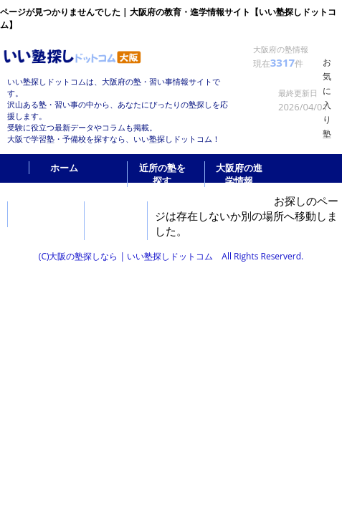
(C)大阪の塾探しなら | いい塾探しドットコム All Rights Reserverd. (171, 256)
